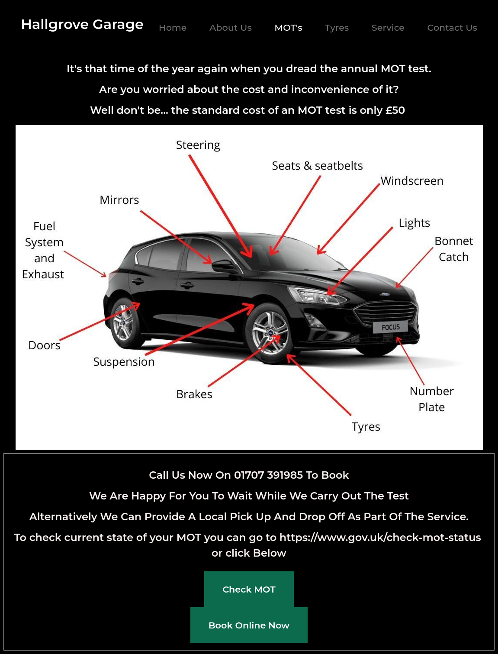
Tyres (337, 27)
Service (388, 27)
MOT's (288, 27)
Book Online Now (249, 625)
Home (173, 27)
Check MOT (249, 589)
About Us (230, 27)
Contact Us (452, 27)
